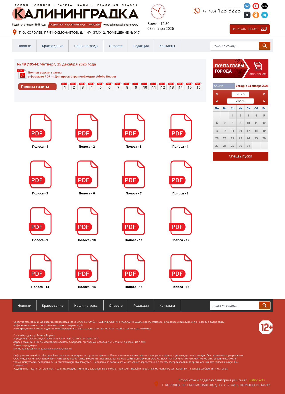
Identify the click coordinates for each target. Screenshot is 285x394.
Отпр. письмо (258, 74)
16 (198, 87)
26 (264, 138)
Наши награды (86, 45)
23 (240, 138)
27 (217, 146)
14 (181, 87)
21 (224, 138)
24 (248, 138)
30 (240, 146)
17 (248, 131)
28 (224, 146)
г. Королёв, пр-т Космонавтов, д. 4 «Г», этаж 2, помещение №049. (216, 385)
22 (232, 138)
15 (189, 87)
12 (163, 87)
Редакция (141, 45)
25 (256, 138)
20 (217, 138)
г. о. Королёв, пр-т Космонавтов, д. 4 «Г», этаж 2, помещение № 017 (79, 32)
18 (256, 131)
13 (172, 87)
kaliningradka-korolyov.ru (55, 355)
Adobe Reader (106, 76)
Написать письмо (245, 29)
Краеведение (53, 45)
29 (232, 146)
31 (248, 146)
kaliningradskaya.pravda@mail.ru (52, 348)
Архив (218, 86)
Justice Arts (257, 380)
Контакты (167, 45)
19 (264, 131)
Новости (24, 45)
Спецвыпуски (240, 156)
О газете (116, 45)
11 (154, 87)
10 (145, 87)
